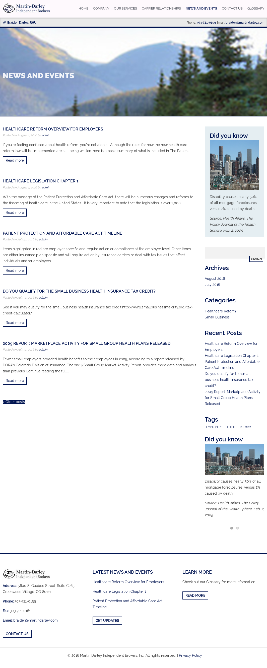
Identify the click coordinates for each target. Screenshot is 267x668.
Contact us (232, 8)
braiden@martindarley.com (245, 22)
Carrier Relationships (161, 8)
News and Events (201, 8)
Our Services (125, 8)
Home (83, 8)
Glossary (255, 8)
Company (101, 8)
